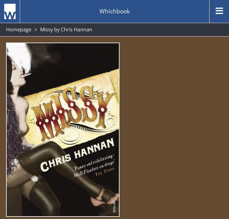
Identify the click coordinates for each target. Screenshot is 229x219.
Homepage (18, 29)
